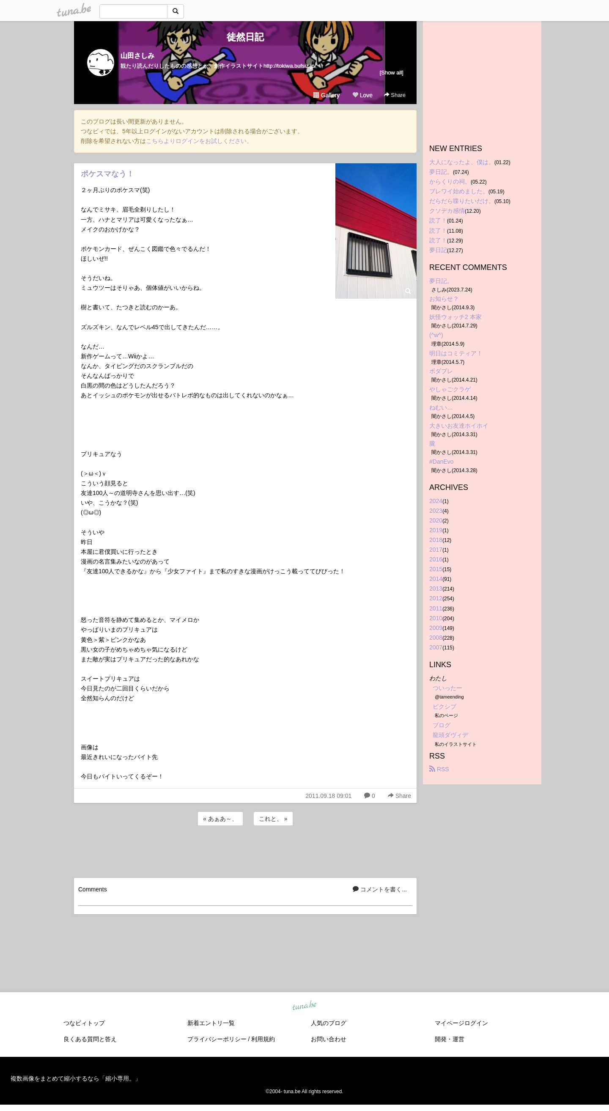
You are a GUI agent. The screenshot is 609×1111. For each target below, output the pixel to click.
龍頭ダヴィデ (450, 735)
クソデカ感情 (447, 210)
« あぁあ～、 (220, 818)
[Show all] (391, 72)
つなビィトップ (84, 1023)
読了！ (438, 220)
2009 (435, 627)
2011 (435, 608)
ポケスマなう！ (107, 174)
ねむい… (441, 407)
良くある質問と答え (90, 1039)
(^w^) (436, 335)
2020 (435, 520)
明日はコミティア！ (456, 353)
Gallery (326, 95)
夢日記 (438, 250)
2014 (435, 578)
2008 (435, 637)
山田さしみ (137, 55)
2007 (435, 647)
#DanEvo (441, 461)
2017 (435, 549)
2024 (435, 501)
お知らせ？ (444, 298)
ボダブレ (441, 371)
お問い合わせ (328, 1039)
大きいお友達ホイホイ (458, 425)
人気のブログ (328, 1023)
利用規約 (263, 1039)
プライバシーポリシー (217, 1039)
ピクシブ (444, 706)
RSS (439, 769)
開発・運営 (449, 1039)
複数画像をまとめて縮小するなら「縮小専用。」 (76, 1078)
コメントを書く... (380, 889)
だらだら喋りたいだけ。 (461, 201)
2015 (435, 569)
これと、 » (273, 818)
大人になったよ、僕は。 (461, 162)
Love (362, 95)
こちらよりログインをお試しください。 (199, 141)
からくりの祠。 (450, 181)
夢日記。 (441, 171)
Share (395, 95)
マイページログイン (461, 1023)
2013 (435, 588)
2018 (435, 539)
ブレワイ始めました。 (458, 191)
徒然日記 (245, 37)
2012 (435, 598)
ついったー (447, 688)
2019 (435, 530)
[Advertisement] (245, 850)
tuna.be (304, 1006)
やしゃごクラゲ (450, 389)
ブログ (441, 725)
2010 (435, 618)
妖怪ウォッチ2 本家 (455, 317)
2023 (435, 510)
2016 (435, 559)
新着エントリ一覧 (211, 1023)
